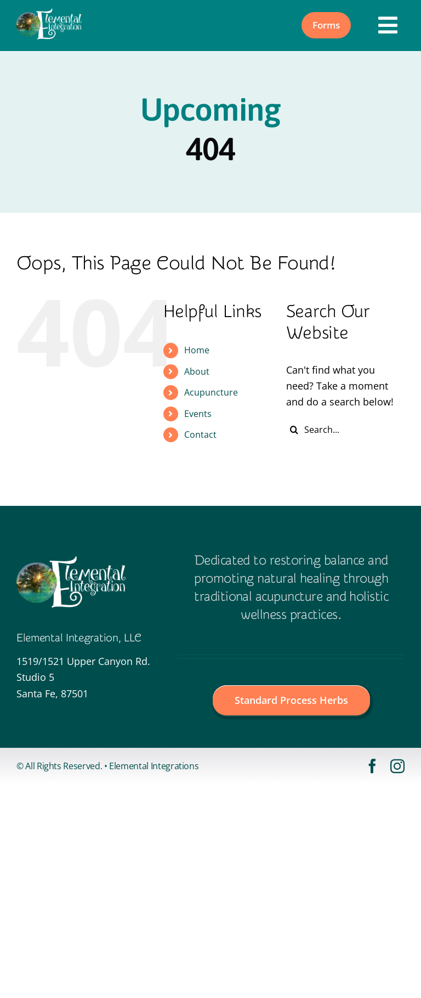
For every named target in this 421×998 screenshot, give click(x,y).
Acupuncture (211, 392)
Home (196, 350)
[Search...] (345, 429)
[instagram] (397, 766)
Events (198, 414)
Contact (200, 434)
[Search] (294, 429)
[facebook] (372, 766)
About (196, 371)
